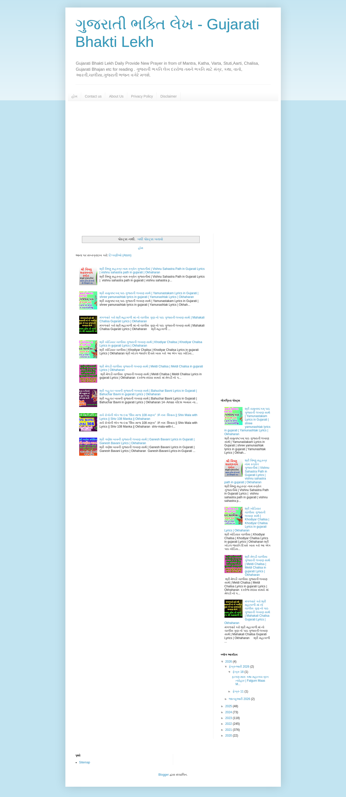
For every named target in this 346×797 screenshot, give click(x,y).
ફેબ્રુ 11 (239, 691)
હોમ (74, 96)
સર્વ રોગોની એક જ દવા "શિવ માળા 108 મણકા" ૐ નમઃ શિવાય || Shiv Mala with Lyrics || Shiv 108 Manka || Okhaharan (148, 416)
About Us (116, 96)
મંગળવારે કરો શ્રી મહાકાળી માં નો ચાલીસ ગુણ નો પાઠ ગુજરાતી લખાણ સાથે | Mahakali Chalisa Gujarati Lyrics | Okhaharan (247, 612)
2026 (229, 661)
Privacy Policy (142, 96)
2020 (229, 735)
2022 (229, 724)
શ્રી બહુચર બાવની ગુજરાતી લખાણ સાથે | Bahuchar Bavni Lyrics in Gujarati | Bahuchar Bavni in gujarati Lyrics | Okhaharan (148, 392)
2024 (229, 712)
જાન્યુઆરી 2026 (240, 699)
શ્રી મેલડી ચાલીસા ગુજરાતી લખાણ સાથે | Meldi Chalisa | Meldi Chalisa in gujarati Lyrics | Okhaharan (257, 566)
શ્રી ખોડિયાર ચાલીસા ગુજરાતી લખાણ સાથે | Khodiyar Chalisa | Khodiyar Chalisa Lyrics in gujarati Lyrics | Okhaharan (246, 519)
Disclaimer (168, 96)
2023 (229, 718)
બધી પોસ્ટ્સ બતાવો (150, 239)
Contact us (93, 96)
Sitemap (84, 762)
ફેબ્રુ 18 (239, 672)
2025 (229, 706)
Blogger (163, 774)
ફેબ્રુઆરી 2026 (239, 666)
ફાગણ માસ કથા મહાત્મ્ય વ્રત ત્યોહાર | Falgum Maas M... (250, 680)
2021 (229, 730)
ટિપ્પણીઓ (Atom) (120, 255)
